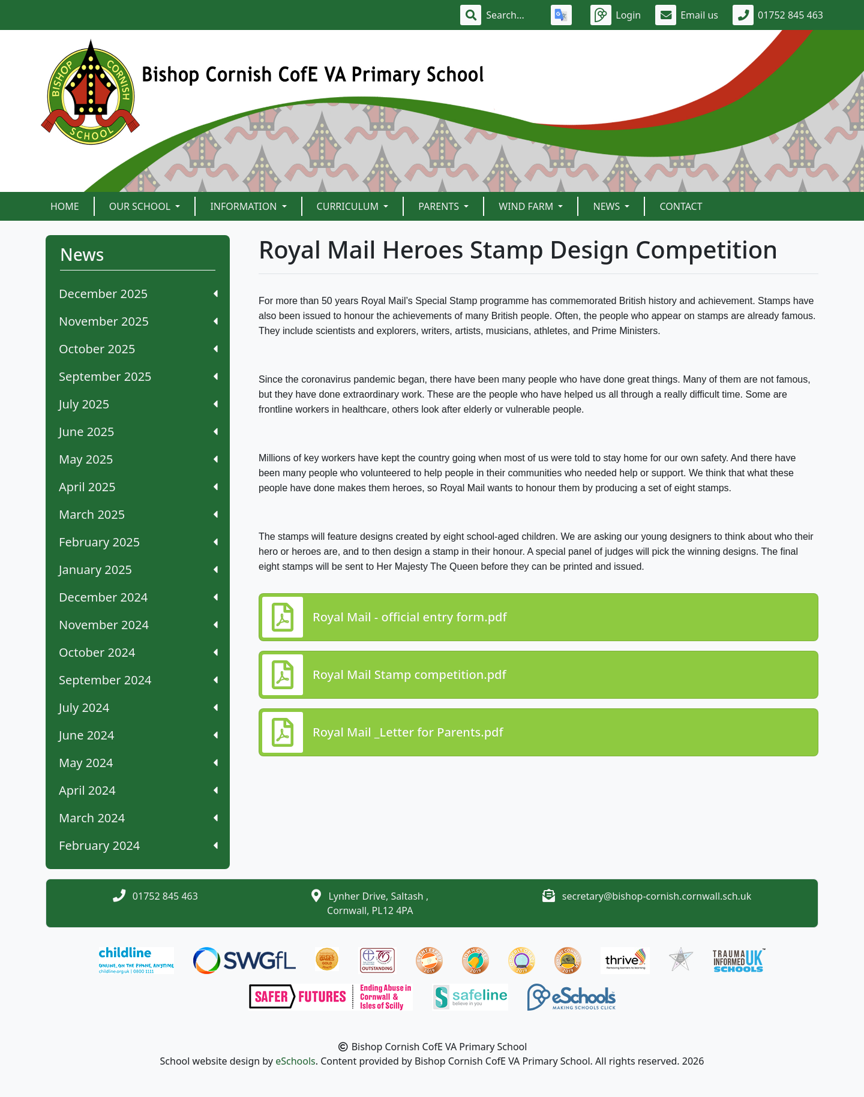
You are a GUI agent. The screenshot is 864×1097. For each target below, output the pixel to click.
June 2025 (138, 431)
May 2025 (138, 459)
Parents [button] (439, 206)
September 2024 (138, 680)
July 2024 (138, 707)
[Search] (511, 15)
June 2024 (138, 735)
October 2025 (138, 349)
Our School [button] (141, 206)
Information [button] (244, 206)
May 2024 (138, 763)
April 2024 (138, 790)
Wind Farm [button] (527, 206)
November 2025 (138, 321)
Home (64, 206)
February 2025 (138, 542)
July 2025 (138, 404)
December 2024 (138, 597)
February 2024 (138, 845)
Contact (680, 206)
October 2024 (138, 652)
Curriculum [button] (349, 206)
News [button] (607, 206)
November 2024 (138, 625)
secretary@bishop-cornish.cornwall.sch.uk (657, 896)
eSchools (295, 1061)
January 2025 (138, 569)
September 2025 (138, 376)
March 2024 (138, 818)
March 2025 (138, 514)
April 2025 (138, 487)
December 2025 (138, 293)
